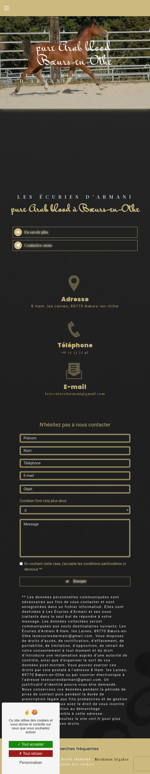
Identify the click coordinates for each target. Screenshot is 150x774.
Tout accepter (31, 744)
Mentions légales (112, 759)
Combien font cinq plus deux (43, 495)
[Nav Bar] (6, 8)
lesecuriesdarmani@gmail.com (75, 388)
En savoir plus (31, 232)
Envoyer (79, 576)
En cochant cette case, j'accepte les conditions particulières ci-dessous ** (75, 561)
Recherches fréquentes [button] (75, 749)
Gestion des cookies (75, 764)
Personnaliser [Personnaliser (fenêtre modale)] (30, 763)
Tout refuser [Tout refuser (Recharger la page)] (31, 753)
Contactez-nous (33, 245)
